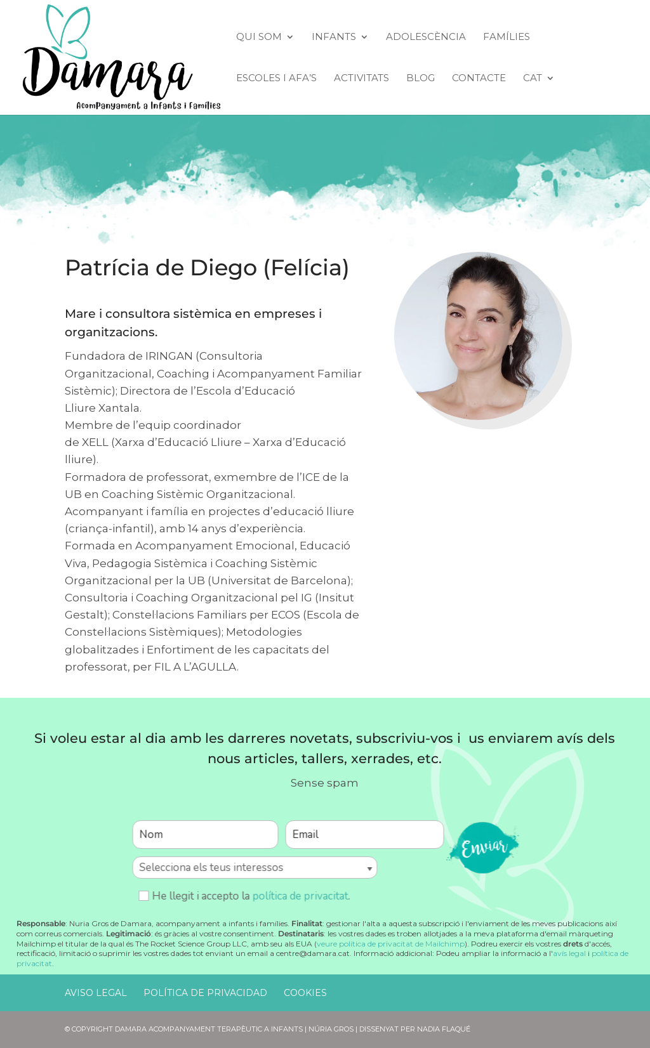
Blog (420, 79)
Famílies (506, 37)
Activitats (361, 79)
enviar (482, 847)
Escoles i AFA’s (276, 79)
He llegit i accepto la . (244, 896)
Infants (334, 37)
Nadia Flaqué (443, 1029)
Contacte (479, 79)
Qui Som (259, 37)
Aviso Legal (96, 993)
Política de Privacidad (205, 993)
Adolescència (426, 37)
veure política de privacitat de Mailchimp (391, 943)
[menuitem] (539, 94)
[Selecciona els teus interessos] (254, 867)
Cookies (305, 993)
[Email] (364, 834)
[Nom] (205, 834)
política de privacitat (300, 896)
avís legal (569, 953)
